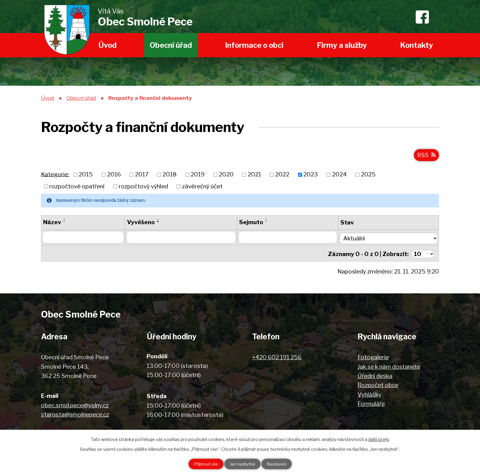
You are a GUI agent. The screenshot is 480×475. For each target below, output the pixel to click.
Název (52, 223)
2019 (197, 175)
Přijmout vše (202, 463)
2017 (141, 175)
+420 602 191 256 (277, 356)
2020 (226, 175)
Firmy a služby (342, 45)
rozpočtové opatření (76, 187)
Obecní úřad (171, 45)
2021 (254, 175)
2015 (86, 175)
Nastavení (280, 463)
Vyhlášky (369, 393)
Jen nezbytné (242, 463)
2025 (368, 175)
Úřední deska (375, 374)
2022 (282, 175)
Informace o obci (254, 45)
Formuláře (371, 402)
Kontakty (416, 45)
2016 (114, 175)
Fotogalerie (373, 356)
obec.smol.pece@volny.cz (75, 404)
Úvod (108, 45)
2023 (310, 175)
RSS (426, 156)
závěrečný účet (202, 187)
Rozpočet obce (378, 384)
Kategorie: (55, 175)
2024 (339, 175)
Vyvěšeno (142, 223)
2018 (170, 175)
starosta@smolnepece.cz (75, 413)
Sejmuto (253, 223)
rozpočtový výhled (143, 187)
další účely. (378, 438)
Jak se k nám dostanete (389, 365)
